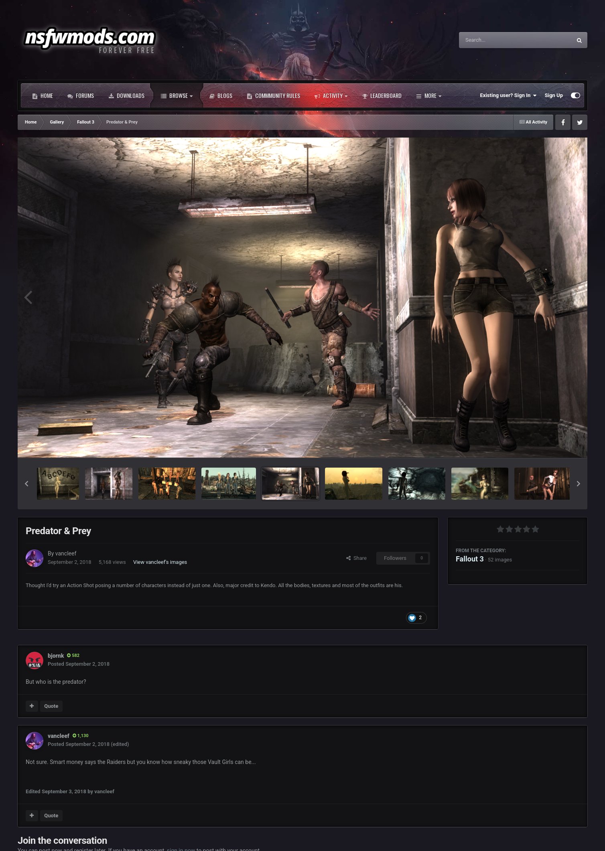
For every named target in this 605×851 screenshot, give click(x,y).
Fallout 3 (470, 559)
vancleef (65, 553)
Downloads (126, 95)
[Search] (495, 40)
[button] (26, 483)
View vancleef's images (160, 562)
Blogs (221, 95)
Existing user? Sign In (508, 95)
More (429, 95)
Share (356, 558)
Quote (51, 706)
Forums (80, 95)
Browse (177, 95)
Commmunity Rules (273, 95)
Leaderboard (382, 95)
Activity (331, 95)
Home (42, 95)
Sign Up (554, 95)
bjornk (56, 655)
